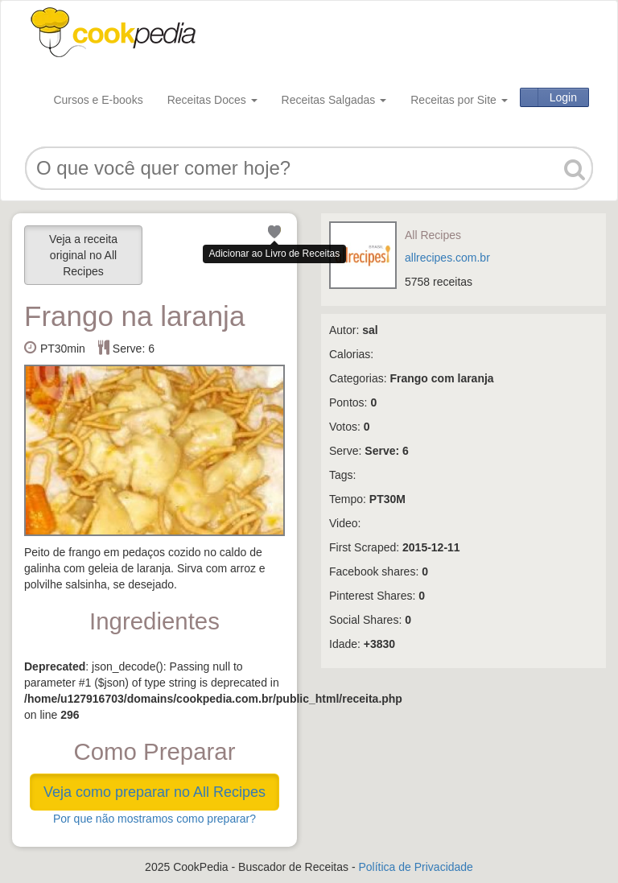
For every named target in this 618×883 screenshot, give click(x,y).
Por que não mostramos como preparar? (154, 818)
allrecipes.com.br (447, 257)
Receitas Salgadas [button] (334, 99)
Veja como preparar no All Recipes (154, 792)
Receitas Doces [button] (212, 99)
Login (563, 97)
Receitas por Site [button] (459, 99)
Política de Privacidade (415, 866)
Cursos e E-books (97, 99)
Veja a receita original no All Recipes (83, 255)
